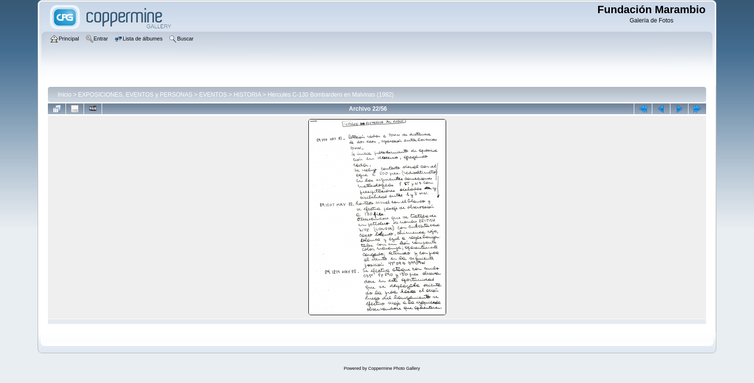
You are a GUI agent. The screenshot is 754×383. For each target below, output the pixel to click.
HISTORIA (247, 94)
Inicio (64, 94)
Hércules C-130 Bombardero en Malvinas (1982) (331, 94)
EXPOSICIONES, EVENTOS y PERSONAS (135, 94)
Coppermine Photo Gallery (394, 368)
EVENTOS (213, 94)
